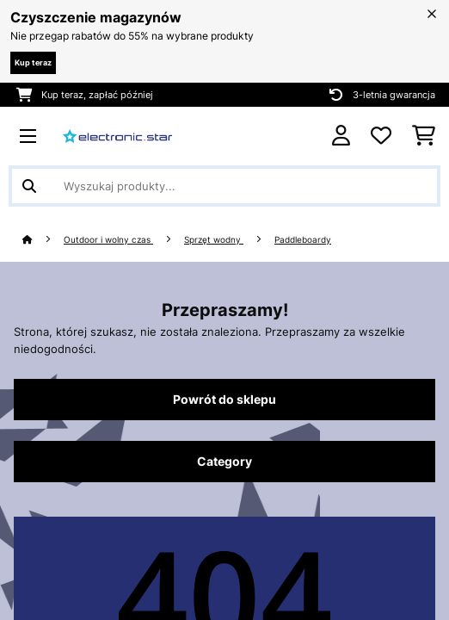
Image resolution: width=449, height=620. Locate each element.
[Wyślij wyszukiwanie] (29, 186)
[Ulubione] (381, 136)
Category (224, 461)
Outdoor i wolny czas (108, 239)
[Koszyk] (423, 136)
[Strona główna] (43, 239)
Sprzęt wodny (213, 239)
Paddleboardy (302, 239)
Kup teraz (33, 62)
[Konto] (341, 135)
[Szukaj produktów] (224, 186)
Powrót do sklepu (224, 399)
